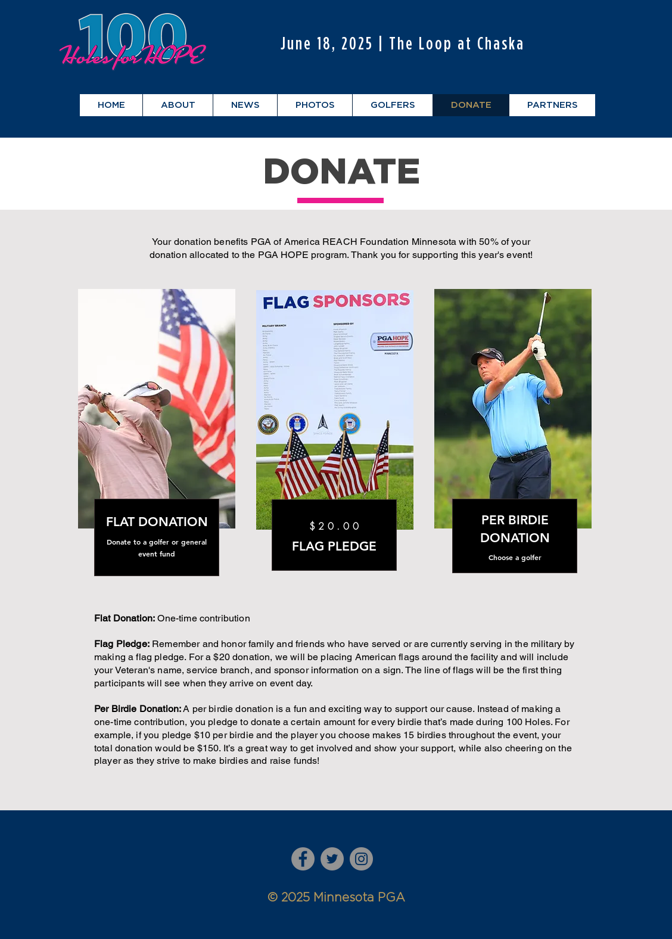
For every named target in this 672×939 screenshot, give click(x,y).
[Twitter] (332, 858)
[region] (157, 445)
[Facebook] (303, 858)
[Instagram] (361, 858)
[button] (177, 105)
